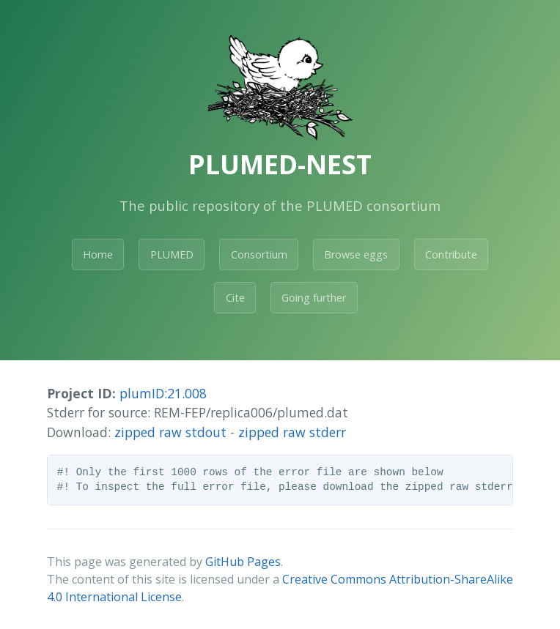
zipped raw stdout (170, 432)
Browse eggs (356, 254)
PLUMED (172, 254)
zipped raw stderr (292, 432)
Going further (313, 298)
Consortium (259, 254)
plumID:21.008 (163, 393)
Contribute (451, 254)
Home (98, 254)
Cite (235, 298)
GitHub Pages (243, 562)
